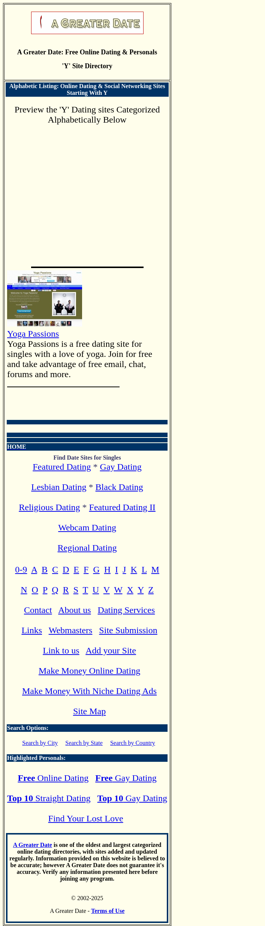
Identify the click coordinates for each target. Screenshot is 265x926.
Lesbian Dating (58, 487)
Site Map (89, 711)
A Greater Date (32, 845)
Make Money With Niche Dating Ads (89, 691)
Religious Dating (49, 507)
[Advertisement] (87, 192)
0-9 (21, 569)
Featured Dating (62, 467)
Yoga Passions (44, 329)
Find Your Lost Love (85, 818)
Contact (38, 610)
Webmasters (71, 630)
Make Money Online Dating (89, 671)
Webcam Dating (87, 527)
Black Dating (119, 487)
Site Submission (128, 630)
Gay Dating (121, 467)
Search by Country (132, 743)
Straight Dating (48, 798)
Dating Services (126, 610)
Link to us (61, 650)
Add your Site (110, 650)
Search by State (84, 743)
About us (74, 610)
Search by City (40, 743)
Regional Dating (87, 548)
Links (31, 630)
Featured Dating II (122, 507)
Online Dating (53, 778)
